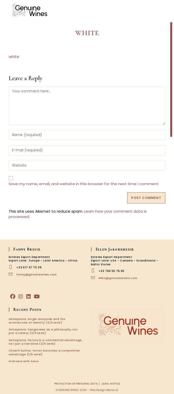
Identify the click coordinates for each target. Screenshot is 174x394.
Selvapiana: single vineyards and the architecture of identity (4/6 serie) (37, 321)
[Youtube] (37, 296)
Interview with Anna (23, 361)
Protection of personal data (76, 384)
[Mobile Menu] (163, 10)
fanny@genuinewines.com (36, 274)
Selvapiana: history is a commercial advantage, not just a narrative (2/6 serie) (45, 342)
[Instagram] (20, 296)
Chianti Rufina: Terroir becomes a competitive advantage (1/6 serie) (44, 352)
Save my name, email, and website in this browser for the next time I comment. (84, 183)
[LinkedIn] (28, 296)
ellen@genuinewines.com (118, 278)
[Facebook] (12, 296)
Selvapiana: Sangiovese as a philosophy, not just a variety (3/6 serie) (43, 331)
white (14, 56)
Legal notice (111, 384)
